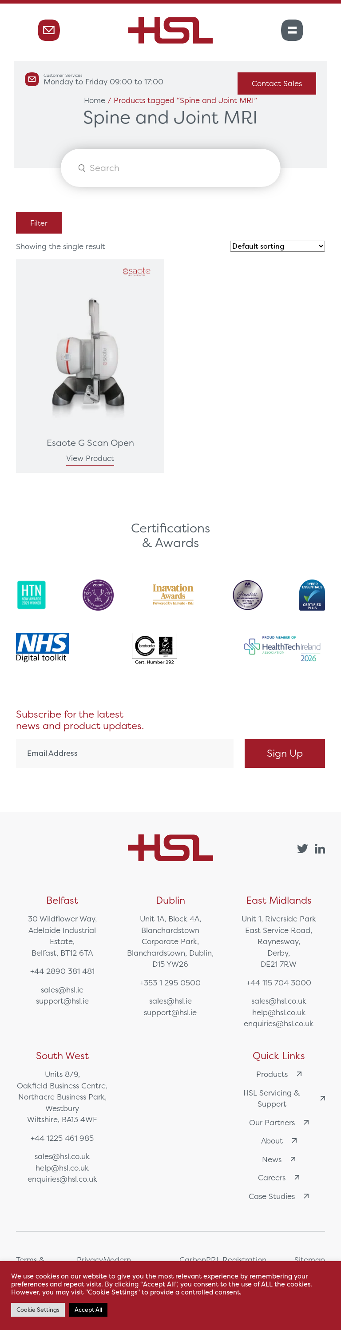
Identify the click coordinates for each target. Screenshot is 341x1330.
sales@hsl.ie (62, 989)
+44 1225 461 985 (62, 1138)
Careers (278, 1177)
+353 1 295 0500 (170, 982)
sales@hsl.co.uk (278, 1000)
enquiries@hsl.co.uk (278, 1023)
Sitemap (309, 1259)
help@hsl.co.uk (278, 1012)
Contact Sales (277, 83)
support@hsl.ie (62, 1000)
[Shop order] (277, 246)
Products (278, 1074)
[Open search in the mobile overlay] (171, 168)
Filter (39, 222)
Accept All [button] (88, 1310)
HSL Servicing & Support (284, 1098)
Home (94, 100)
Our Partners (279, 1122)
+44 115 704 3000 (278, 982)
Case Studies (279, 1196)
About (279, 1140)
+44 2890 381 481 (62, 971)
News (278, 1159)
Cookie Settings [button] (37, 1310)
